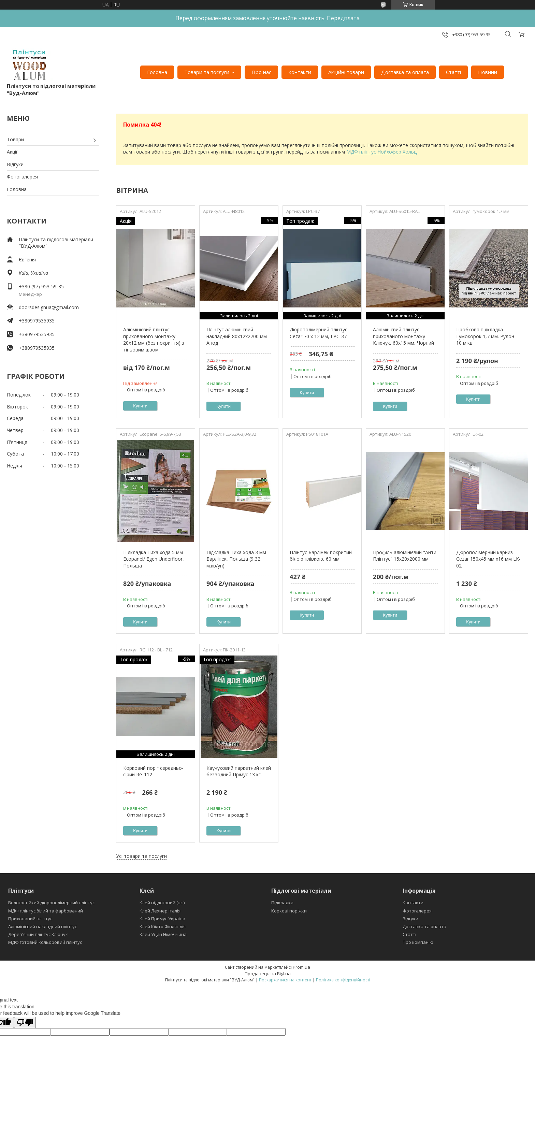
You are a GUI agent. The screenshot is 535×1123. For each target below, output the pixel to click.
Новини (487, 72)
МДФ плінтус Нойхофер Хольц (381, 151)
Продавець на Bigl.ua (268, 973)
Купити (140, 405)
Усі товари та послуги (141, 856)
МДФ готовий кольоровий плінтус (45, 942)
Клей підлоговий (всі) (162, 902)
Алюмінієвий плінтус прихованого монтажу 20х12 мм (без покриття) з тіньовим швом (153, 339)
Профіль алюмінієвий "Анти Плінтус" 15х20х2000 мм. (404, 555)
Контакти (299, 72)
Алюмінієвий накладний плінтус (42, 926)
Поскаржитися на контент (285, 980)
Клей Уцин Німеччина (163, 934)
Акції (12, 151)
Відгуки (15, 164)
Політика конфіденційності (343, 980)
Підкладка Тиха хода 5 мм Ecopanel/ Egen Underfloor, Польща (153, 559)
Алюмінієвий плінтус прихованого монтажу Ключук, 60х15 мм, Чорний (403, 336)
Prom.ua (301, 967)
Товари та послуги (206, 72)
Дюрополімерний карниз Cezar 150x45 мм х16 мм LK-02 (488, 559)
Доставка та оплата (405, 72)
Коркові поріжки (289, 911)
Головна (157, 72)
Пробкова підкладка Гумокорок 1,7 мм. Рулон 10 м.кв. (485, 336)
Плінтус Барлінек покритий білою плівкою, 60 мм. (321, 555)
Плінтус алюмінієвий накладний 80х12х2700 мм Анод (236, 336)
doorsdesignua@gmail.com (49, 307)
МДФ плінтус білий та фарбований (45, 911)
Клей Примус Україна (162, 919)
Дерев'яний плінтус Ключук (38, 934)
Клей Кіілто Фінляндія (163, 926)
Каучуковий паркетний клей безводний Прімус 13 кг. (238, 771)
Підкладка (282, 902)
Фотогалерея (22, 176)
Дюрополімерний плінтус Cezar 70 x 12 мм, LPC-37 (318, 333)
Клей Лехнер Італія (160, 911)
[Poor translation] (25, 1022)
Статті (453, 72)
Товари (15, 139)
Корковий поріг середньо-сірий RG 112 (153, 771)
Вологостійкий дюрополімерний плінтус (51, 902)
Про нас (261, 72)
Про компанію (418, 942)
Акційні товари (346, 72)
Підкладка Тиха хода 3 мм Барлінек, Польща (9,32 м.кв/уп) (236, 559)
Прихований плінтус (30, 919)
